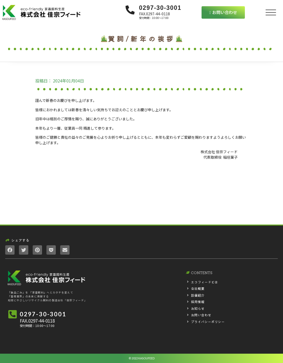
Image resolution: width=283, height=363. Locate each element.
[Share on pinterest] (37, 250)
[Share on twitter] (23, 250)
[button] (223, 12)
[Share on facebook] (10, 250)
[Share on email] (65, 250)
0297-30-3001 (160, 7)
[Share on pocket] (51, 250)
